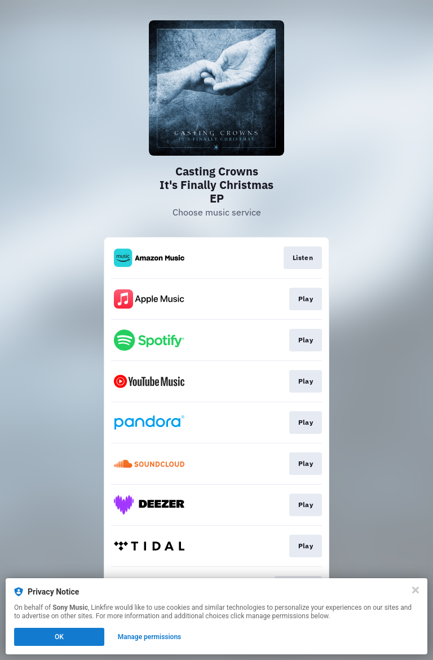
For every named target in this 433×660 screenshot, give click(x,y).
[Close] (416, 590)
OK (59, 637)
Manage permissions (150, 637)
